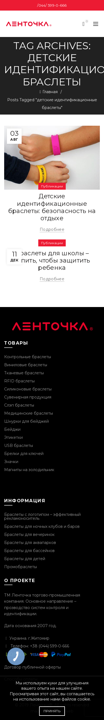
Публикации (52, 186)
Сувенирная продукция (27, 397)
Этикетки (13, 437)
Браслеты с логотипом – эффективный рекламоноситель (42, 516)
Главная (50, 91)
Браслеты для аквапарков (30, 542)
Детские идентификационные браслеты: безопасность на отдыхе (52, 207)
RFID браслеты (19, 380)
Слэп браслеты (19, 405)
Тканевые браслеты (24, 372)
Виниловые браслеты (25, 364)
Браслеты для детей (24, 558)
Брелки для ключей (24, 453)
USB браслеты (18, 445)
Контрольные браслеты (27, 356)
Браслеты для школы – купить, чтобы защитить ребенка (52, 260)
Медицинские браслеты (28, 413)
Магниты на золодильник (29, 469)
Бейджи (12, 429)
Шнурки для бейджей (26, 421)
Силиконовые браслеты (28, 389)
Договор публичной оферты (32, 667)
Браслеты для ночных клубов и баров (42, 526)
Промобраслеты (20, 566)
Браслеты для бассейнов (29, 550)
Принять (52, 711)
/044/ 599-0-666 (52, 5)
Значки (11, 461)
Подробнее (52, 229)
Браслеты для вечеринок (29, 534)
